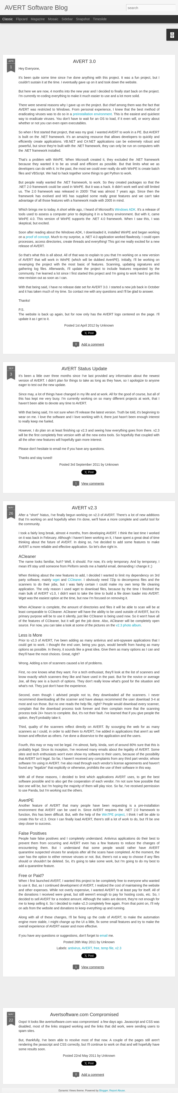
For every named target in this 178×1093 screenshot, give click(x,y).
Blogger (103, 1090)
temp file (107, 948)
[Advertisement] (89, 39)
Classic (7, 19)
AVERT (87, 948)
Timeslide (100, 19)
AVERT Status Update (84, 368)
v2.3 (118, 948)
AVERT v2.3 (84, 507)
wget (56, 580)
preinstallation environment (92, 114)
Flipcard (22, 19)
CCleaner (74, 580)
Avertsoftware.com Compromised (84, 1014)
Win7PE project (113, 814)
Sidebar (67, 19)
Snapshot (83, 19)
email (104, 935)
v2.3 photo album (128, 625)
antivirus (74, 948)
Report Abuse (117, 1090)
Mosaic (53, 19)
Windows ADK (125, 209)
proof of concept (37, 237)
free (96, 948)
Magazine (38, 19)
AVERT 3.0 (84, 61)
